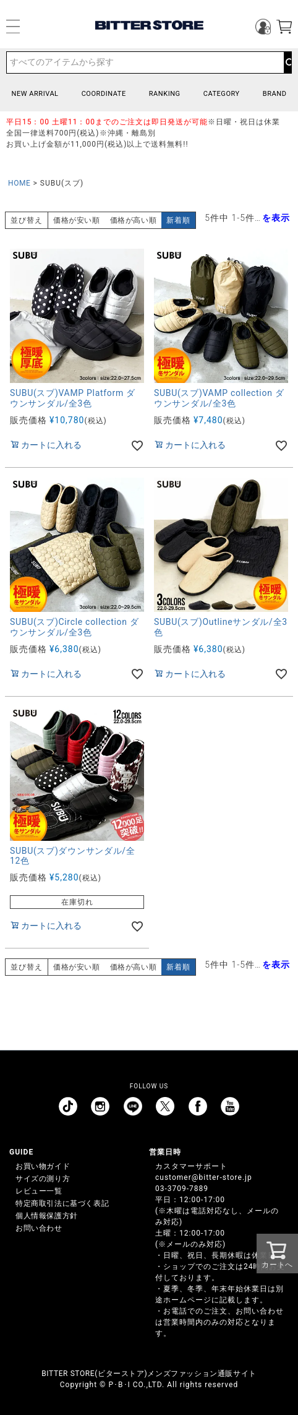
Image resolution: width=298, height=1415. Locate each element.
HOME (19, 183)
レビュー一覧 (38, 1191)
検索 (287, 62)
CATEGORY (221, 94)
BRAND (275, 94)
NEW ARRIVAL (35, 94)
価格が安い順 (76, 220)
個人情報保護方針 (46, 1215)
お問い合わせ (38, 1228)
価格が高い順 (133, 220)
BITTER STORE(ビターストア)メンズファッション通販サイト (148, 1373)
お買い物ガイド (42, 1166)
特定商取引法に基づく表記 (62, 1203)
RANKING (165, 94)
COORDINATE (104, 94)
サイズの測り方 (42, 1178)
